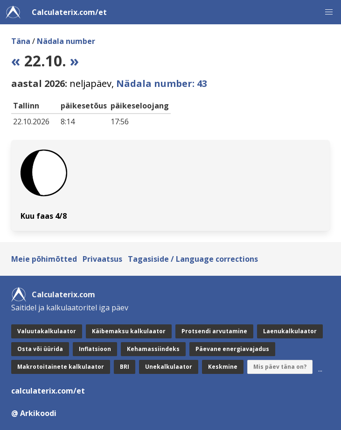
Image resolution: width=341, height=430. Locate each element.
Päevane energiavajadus (232, 349)
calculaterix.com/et (48, 391)
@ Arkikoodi (33, 413)
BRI (124, 367)
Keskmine (222, 367)
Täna (20, 41)
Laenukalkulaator (290, 331)
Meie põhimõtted (44, 259)
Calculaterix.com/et (69, 12)
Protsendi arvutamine (214, 331)
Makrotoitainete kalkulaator (60, 367)
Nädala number (66, 41)
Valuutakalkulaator (46, 331)
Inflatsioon (95, 349)
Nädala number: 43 (161, 83)
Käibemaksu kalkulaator (129, 331)
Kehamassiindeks (153, 349)
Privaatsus (102, 259)
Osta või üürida (40, 349)
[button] (329, 12)
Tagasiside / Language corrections (193, 259)
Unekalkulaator (168, 367)
